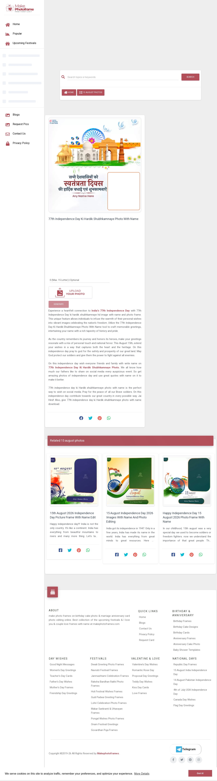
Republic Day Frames (185, 664)
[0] (80, 280)
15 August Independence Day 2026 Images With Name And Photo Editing (129, 517)
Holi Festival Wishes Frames (106, 691)
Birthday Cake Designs (185, 626)
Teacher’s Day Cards (61, 675)
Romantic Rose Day (143, 670)
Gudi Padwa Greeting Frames (107, 697)
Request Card (146, 640)
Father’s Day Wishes (61, 681)
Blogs (142, 622)
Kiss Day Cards (140, 687)
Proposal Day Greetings (145, 675)
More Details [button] (141, 773)
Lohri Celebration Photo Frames (109, 703)
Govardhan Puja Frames (104, 730)
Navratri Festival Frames (104, 670)
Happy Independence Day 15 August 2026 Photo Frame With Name (183, 517)
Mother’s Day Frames (61, 687)
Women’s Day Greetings (63, 670)
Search (190, 77)
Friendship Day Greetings (63, 693)
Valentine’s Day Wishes (145, 664)
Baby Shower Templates (186, 649)
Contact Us (145, 628)
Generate (59, 304)
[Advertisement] (130, 33)
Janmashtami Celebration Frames (110, 675)
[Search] (123, 77)
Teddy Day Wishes (142, 681)
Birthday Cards (181, 632)
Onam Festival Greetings (104, 724)
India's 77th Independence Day (111, 310)
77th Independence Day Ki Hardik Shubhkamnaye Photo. (84, 367)
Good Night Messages (62, 664)
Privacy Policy (146, 634)
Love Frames (139, 693)
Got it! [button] (200, 773)
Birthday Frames (182, 621)
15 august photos (90, 92)
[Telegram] (185, 749)
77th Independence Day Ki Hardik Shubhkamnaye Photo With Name (93, 219)
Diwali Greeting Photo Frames (107, 664)
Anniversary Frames (184, 638)
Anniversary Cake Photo (186, 644)
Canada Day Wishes (184, 699)
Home (69, 92)
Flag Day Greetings (183, 705)
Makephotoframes (108, 753)
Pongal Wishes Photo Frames (107, 718)
